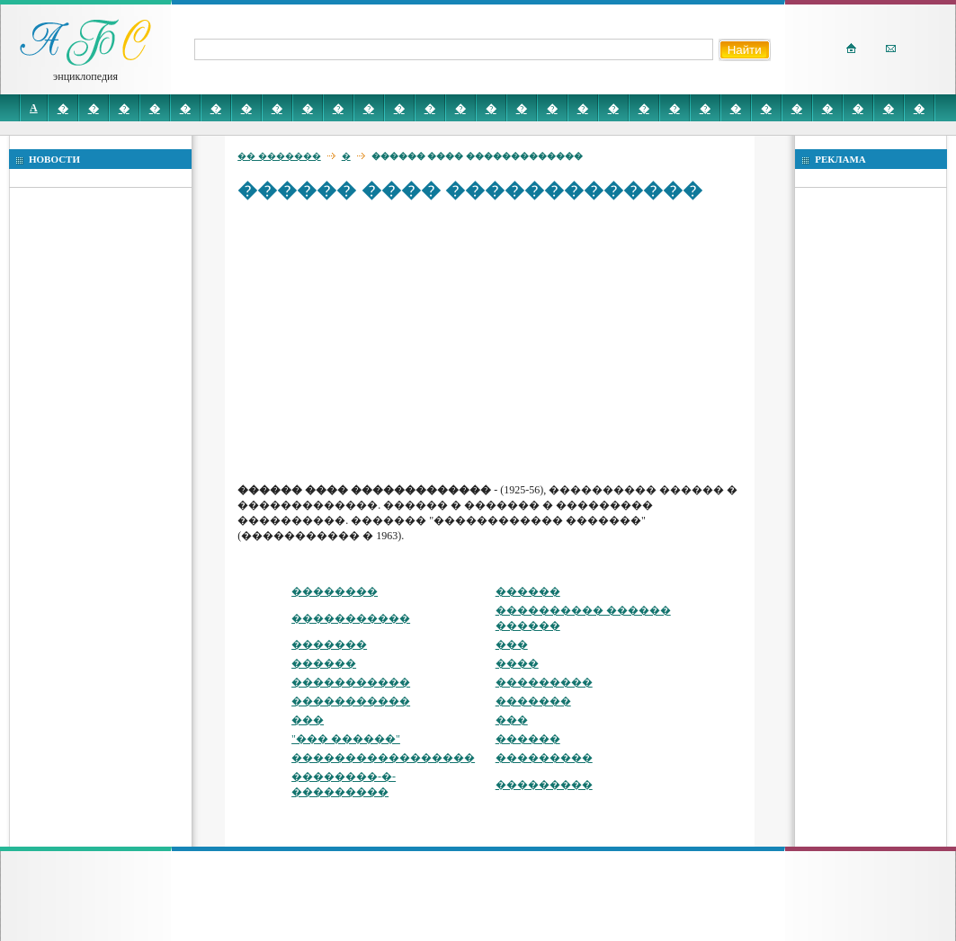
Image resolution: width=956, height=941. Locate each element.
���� (517, 663)
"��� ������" (345, 738)
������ (528, 591)
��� (512, 644)
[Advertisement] (493, 341)
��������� (544, 682)
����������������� (383, 757)
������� (329, 644)
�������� (334, 591)
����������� (350, 618)
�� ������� (279, 156)
